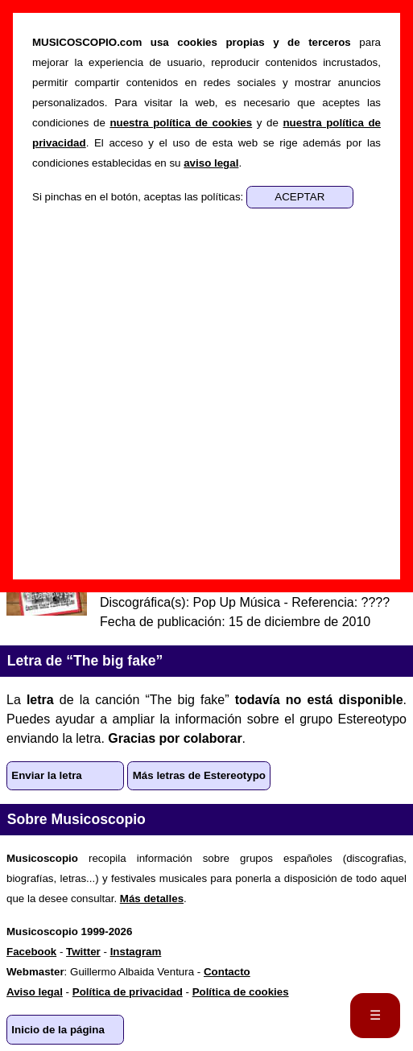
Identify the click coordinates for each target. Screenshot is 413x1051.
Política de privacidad (127, 992)
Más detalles (152, 898)
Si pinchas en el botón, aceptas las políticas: (139, 197)
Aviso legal (34, 992)
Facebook (31, 952)
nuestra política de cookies (180, 123)
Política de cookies (240, 992)
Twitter (83, 952)
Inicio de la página (58, 1030)
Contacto (227, 972)
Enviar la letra (46, 775)
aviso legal (211, 163)
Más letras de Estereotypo (199, 775)
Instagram (136, 952)
